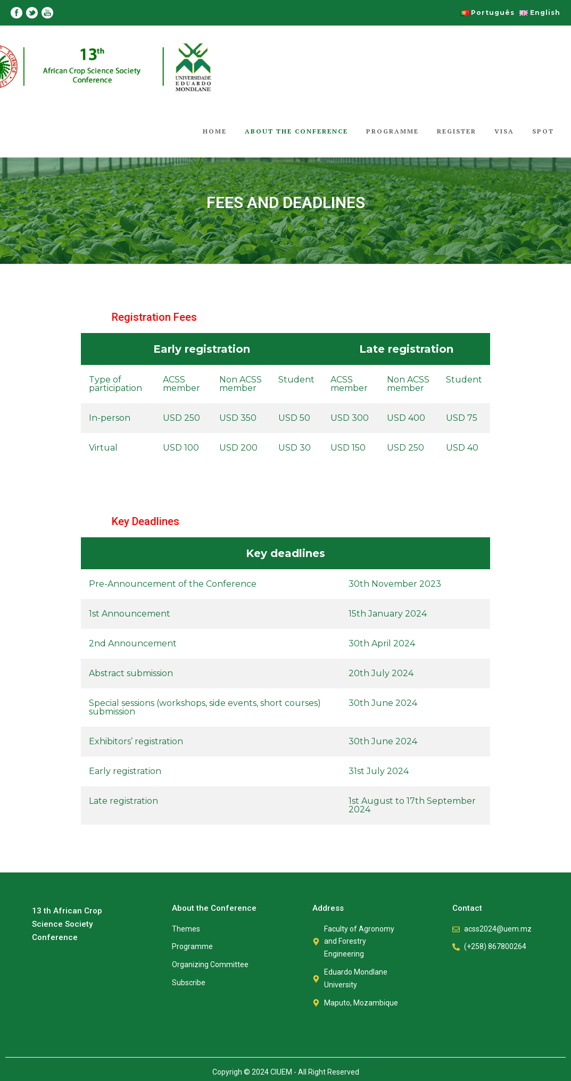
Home (215, 131)
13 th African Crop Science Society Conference (67, 924)
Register (456, 131)
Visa (504, 131)
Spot (543, 131)
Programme (392, 131)
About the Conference (296, 131)
